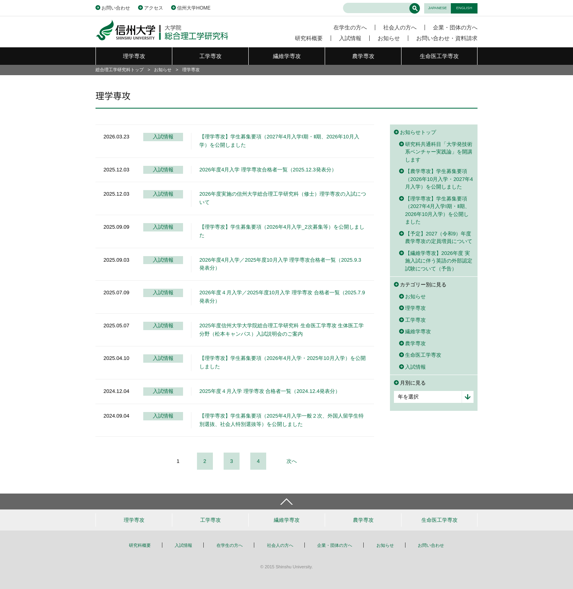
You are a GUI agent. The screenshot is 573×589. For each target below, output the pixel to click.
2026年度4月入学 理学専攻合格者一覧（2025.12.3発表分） (268, 170)
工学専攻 (210, 56)
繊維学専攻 (287, 56)
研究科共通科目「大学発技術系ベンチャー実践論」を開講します (438, 152)
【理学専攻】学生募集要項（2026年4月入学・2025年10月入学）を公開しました (282, 362)
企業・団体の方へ (455, 27)
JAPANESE (437, 8)
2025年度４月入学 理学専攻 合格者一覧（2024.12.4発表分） (269, 391)
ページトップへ (286, 501)
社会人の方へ (400, 27)
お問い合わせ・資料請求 (446, 38)
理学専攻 (134, 56)
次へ (291, 461)
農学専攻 (363, 56)
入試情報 (350, 38)
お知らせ (389, 38)
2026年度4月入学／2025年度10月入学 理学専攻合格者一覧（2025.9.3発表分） (280, 264)
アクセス (153, 8)
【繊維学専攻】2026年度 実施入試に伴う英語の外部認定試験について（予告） (438, 261)
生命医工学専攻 (439, 56)
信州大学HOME (193, 8)
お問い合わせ (115, 8)
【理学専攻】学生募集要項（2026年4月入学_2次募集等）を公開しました (281, 231)
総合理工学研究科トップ (120, 69)
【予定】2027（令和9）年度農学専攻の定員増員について (438, 238)
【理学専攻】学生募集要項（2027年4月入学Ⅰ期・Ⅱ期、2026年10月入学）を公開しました (279, 141)
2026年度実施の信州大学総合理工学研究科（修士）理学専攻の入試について (282, 198)
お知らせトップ (418, 132)
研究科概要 (309, 38)
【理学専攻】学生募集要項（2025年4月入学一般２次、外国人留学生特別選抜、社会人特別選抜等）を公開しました (281, 420)
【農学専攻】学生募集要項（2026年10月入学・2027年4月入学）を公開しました (439, 179)
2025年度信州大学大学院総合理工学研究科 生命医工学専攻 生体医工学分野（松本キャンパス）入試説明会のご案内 (281, 330)
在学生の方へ (350, 27)
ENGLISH (464, 8)
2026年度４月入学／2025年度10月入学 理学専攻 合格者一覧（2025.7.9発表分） (282, 297)
